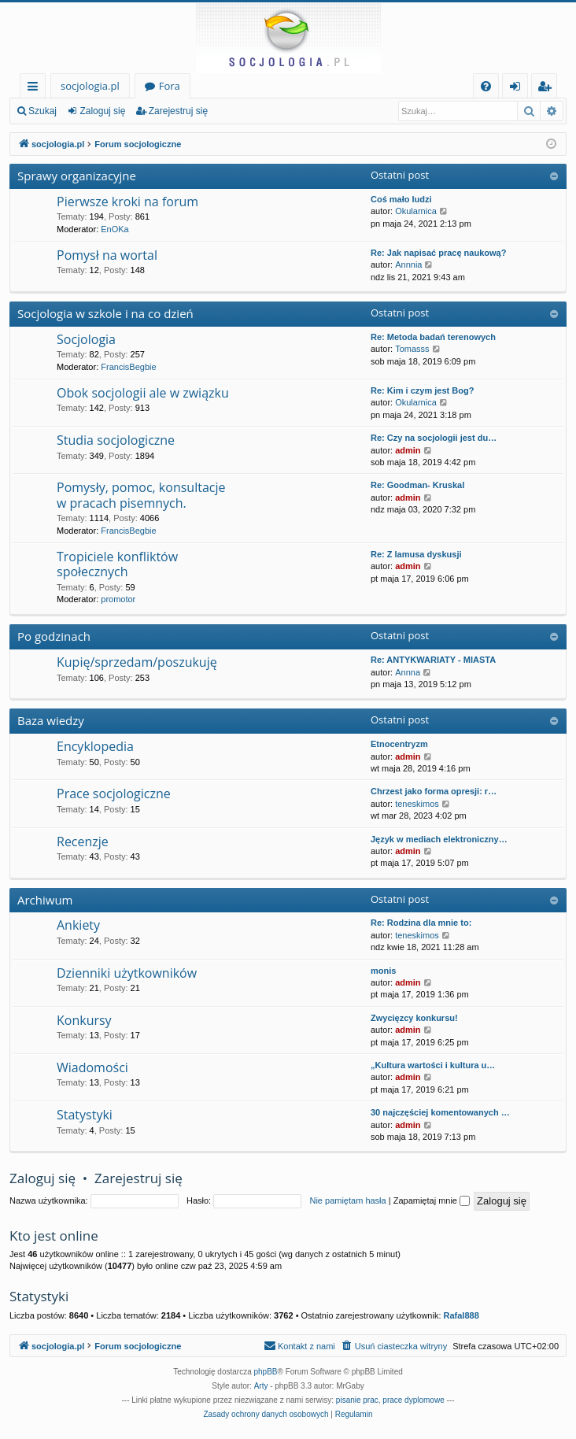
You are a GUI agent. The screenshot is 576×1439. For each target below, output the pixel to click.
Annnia (408, 264)
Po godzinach (53, 636)
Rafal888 (461, 1315)
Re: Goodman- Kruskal (417, 485)
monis (383, 970)
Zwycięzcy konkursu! (414, 1018)
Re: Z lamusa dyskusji (416, 554)
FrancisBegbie (128, 367)
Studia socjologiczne (116, 440)
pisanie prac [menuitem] (357, 1400)
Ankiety (78, 925)
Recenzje (83, 841)
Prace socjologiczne (114, 793)
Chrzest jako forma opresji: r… (434, 791)
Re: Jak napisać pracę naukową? (438, 252)
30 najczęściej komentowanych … (440, 1112)
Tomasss (412, 348)
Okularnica (416, 211)
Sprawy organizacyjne (76, 175)
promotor (118, 599)
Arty (261, 1386)
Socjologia (86, 339)
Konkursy (84, 1020)
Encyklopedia (95, 746)
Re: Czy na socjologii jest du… (434, 437)
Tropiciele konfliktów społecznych (117, 564)
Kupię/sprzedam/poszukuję (137, 662)
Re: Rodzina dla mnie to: (421, 922)
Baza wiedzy (50, 720)
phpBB (266, 1371)
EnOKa (114, 229)
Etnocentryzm (399, 744)
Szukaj (42, 111)
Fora (169, 86)
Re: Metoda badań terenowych (433, 337)
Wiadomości (92, 1067)
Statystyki (85, 1114)
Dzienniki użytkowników (127, 973)
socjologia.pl (90, 86)
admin (407, 450)
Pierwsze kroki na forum (127, 201)
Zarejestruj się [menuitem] (548, 88)
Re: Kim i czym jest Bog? (422, 390)
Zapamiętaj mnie (431, 1200)
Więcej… (36, 88)
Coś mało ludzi (401, 199)
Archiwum (45, 900)
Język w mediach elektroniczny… (439, 839)
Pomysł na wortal (107, 255)
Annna (407, 672)
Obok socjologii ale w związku (143, 392)
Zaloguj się (102, 111)
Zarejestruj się (178, 111)
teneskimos (417, 803)
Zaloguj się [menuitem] (518, 88)
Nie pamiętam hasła (347, 1200)
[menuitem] (486, 86)
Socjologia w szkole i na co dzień (105, 313)
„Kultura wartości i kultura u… (433, 1065)
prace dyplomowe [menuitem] (413, 1400)
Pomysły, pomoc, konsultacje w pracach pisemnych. (141, 495)
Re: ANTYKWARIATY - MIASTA (433, 659)
